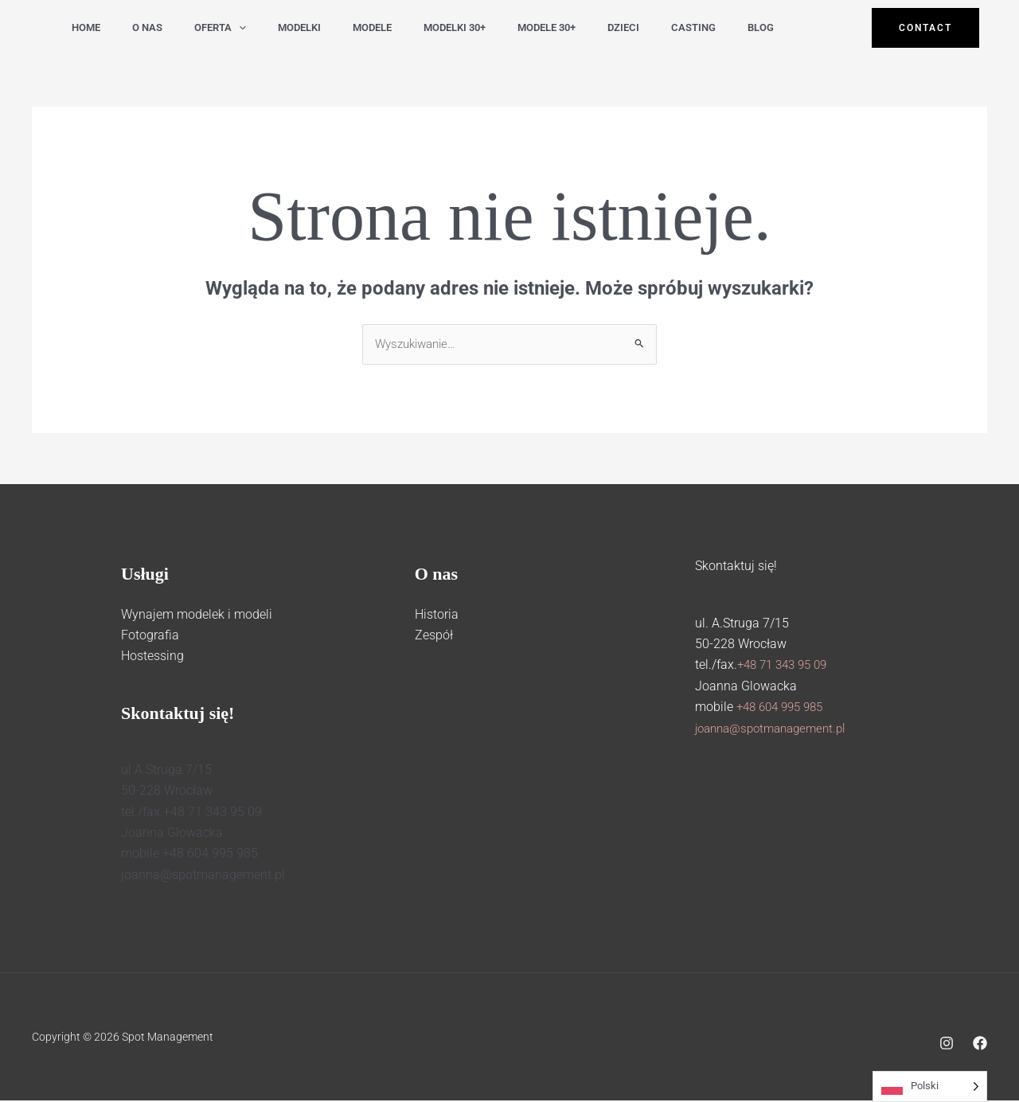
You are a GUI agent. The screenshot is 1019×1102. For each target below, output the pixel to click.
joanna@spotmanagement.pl (777, 729)
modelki (282, 27)
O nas (140, 27)
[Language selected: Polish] (930, 1086)
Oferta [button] (208, 28)
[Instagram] (946, 1045)
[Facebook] (980, 1045)
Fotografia (150, 636)
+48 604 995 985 (784, 708)
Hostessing (152, 657)
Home (83, 27)
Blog (715, 27)
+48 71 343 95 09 (786, 666)
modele (350, 27)
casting (653, 27)
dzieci (587, 27)
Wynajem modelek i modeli (196, 615)
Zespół (434, 636)
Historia (437, 615)
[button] (227, 28)
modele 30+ (515, 27)
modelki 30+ (428, 27)
